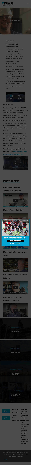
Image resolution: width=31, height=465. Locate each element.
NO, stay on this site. (15, 243)
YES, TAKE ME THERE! (15, 240)
